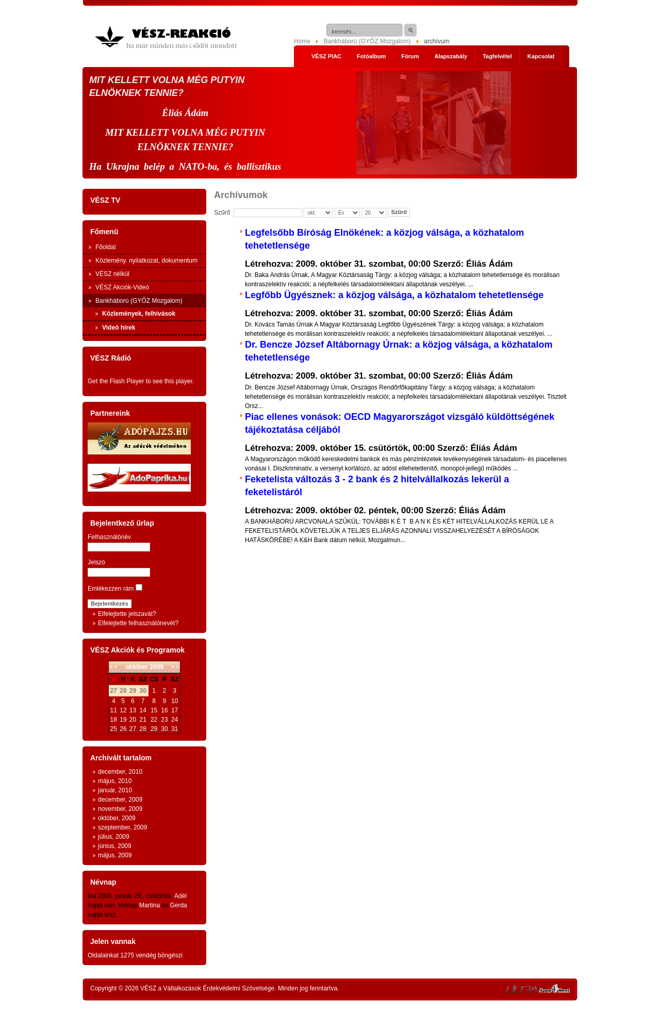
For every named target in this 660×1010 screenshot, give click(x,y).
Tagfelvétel (497, 56)
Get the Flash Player (116, 381)
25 (113, 728)
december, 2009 (120, 799)
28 (142, 728)
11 (113, 710)
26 (123, 728)
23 (164, 719)
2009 (156, 667)
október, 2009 (117, 818)
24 (174, 719)
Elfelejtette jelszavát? (127, 613)
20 (132, 719)
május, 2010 (114, 781)
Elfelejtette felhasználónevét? (138, 623)
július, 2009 (113, 836)
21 (142, 719)
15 (154, 710)
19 (123, 719)
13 (132, 710)
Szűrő (399, 212)
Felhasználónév (109, 537)
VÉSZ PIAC (326, 56)
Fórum (410, 56)
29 (154, 728)
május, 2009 (114, 855)
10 (174, 701)
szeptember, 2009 (122, 827)
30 (164, 728)
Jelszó (96, 562)
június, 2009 (114, 846)
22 (154, 719)
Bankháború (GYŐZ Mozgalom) (367, 41)
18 (113, 719)
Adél (180, 896)
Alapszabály (451, 56)
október (136, 667)
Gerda (178, 905)
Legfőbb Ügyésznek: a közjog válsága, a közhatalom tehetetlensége (394, 295)
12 (123, 710)
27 (132, 728)
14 (142, 710)
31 (174, 728)
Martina (149, 905)
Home (302, 41)
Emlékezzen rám (111, 588)
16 (164, 710)
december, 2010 (120, 771)
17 (174, 710)
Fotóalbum (371, 56)
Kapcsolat (541, 56)
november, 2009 (120, 808)
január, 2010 (115, 790)
